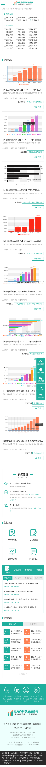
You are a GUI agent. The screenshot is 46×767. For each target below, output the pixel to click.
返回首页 (40, 396)
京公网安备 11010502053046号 (23, 737)
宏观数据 (28, 8)
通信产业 (20, 34)
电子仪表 (20, 32)
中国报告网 (18, 755)
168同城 (40, 760)
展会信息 (12, 624)
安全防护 (8, 48)
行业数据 (8, 17)
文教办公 (8, 37)
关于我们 (28, 728)
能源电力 (8, 29)
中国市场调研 (35, 758)
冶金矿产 (20, 29)
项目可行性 (18, 724)
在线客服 (40, 370)
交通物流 (32, 32)
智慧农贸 (16, 760)
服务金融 (20, 37)
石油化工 (32, 29)
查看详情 (37, 107)
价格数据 (8, 20)
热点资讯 (18, 728)
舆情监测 (33, 624)
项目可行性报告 (26, 753)
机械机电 (8, 32)
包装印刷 (32, 43)
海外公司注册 (11, 758)
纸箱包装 (31, 760)
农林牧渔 (32, 37)
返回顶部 (40, 362)
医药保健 (8, 43)
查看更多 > (23, 673)
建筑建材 (8, 40)
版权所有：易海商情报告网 (23, 735)
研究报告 (7, 724)
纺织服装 (20, 43)
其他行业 (32, 48)
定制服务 (28, 724)
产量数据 (20, 17)
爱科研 (36, 753)
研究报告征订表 (34, 495)
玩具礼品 (32, 45)
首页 (12, 8)
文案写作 (7, 763)
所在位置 (5, 8)
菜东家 (24, 760)
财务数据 (32, 17)
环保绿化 (20, 48)
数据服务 (19, 8)
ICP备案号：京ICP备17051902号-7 (23, 732)
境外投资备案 (23, 758)
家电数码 (20, 40)
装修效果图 (6, 760)
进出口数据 (21, 20)
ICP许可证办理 (30, 755)
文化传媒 (32, 34)
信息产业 (8, 34)
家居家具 (32, 40)
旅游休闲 (8, 45)
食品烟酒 (20, 45)
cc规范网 (14, 753)
